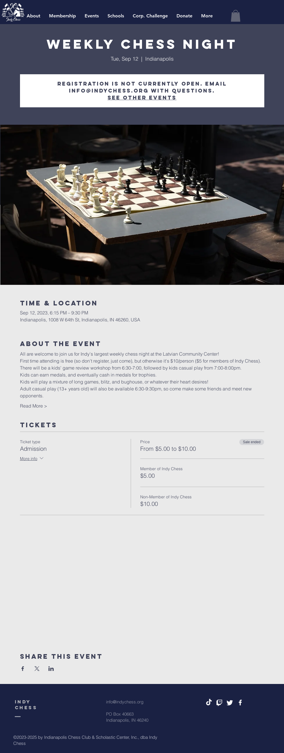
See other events (142, 97)
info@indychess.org (124, 702)
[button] (236, 16)
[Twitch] (219, 702)
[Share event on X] (37, 668)
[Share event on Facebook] (23, 668)
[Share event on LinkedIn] (51, 668)
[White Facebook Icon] (240, 702)
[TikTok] (209, 702)
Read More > (33, 406)
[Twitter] (230, 702)
